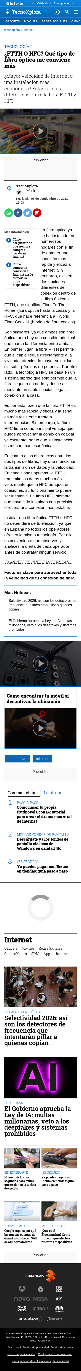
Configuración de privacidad (55, 1354)
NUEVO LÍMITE (15, 1226)
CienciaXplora (15, 953)
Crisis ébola (44, 3)
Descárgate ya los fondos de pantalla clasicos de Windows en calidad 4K (42, 844)
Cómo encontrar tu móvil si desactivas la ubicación (38, 698)
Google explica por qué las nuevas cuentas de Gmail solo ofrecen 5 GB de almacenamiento (20, 1236)
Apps (47, 953)
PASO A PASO (27, 802)
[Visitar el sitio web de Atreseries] (59, 1299)
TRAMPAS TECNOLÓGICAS (23, 1012)
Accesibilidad (60, 1361)
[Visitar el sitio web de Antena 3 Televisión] (22, 1289)
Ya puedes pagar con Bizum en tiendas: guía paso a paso (42, 868)
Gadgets (12, 21)
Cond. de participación (21, 1354)
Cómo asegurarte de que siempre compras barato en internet (19, 248)
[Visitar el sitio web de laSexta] (40, 1289)
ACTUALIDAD (13, 1103)
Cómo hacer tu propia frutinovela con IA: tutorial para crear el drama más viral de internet (44, 814)
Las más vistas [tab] (23, 792)
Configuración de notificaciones (31, 1361)
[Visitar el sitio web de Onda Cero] (22, 1309)
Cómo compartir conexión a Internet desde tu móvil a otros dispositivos (19, 274)
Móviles (30, 21)
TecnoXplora (11, 29)
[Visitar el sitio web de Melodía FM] (59, 1309)
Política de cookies (62, 1347)
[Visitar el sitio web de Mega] (40, 1299)
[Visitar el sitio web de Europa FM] (40, 1309)
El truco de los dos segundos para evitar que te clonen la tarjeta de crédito (20, 1182)
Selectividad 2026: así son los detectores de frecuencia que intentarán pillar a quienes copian (42, 605)
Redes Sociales (54, 21)
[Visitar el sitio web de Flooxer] (54, 1319)
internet (42, 758)
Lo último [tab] (53, 792)
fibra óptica (17, 758)
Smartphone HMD (65, 3)
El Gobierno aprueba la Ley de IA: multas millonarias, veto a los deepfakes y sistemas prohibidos (42, 625)
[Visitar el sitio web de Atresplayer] (31, 1319)
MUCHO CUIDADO (54, 1226)
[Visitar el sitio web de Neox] (59, 1289)
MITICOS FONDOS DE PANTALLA (43, 834)
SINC (35, 953)
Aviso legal (14, 1347)
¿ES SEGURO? (28, 861)
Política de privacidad (35, 1347)
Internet (18, 940)
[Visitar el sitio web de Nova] (22, 1299)
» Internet (27, 29)
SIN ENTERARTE (16, 1172)
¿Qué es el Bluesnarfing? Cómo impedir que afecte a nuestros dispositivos (56, 1236)
